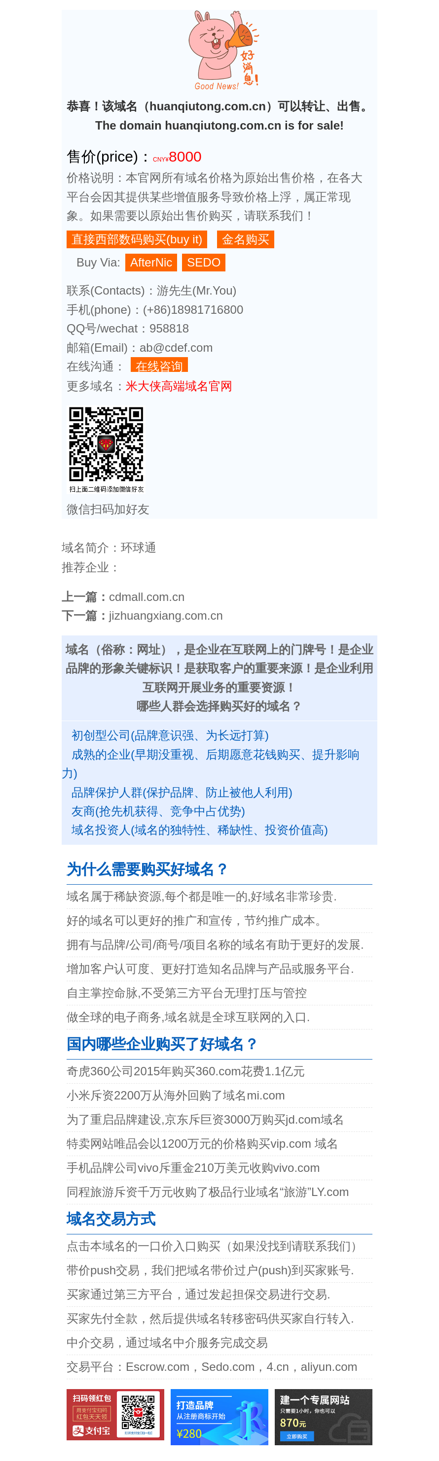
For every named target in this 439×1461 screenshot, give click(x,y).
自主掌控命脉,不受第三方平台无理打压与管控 (187, 992)
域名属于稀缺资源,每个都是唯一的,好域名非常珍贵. (202, 896)
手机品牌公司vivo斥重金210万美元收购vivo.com (193, 1167)
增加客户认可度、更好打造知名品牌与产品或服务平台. (210, 968)
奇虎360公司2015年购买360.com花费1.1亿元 (186, 1071)
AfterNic (151, 262)
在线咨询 (159, 366)
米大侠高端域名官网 (179, 386)
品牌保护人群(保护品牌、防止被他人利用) (182, 792)
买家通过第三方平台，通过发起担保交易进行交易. (198, 1294)
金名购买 (245, 239)
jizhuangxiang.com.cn (166, 615)
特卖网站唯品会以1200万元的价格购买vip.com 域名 (202, 1143)
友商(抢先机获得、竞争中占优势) (158, 811)
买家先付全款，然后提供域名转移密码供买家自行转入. (210, 1318)
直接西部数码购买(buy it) (137, 239)
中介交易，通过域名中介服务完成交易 (167, 1342)
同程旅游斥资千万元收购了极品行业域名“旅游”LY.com (208, 1191)
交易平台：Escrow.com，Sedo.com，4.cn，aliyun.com (212, 1366)
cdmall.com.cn (146, 596)
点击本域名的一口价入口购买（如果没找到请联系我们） (215, 1246)
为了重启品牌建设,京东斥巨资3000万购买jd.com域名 (205, 1119)
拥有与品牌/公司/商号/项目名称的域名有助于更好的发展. (215, 944)
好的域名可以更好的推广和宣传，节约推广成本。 (197, 920)
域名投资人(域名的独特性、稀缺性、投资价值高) (200, 829)
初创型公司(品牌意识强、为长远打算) (170, 735)
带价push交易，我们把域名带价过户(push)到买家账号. (210, 1270)
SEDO (203, 262)
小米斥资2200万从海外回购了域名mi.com (176, 1095)
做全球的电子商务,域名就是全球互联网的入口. (188, 1017)
